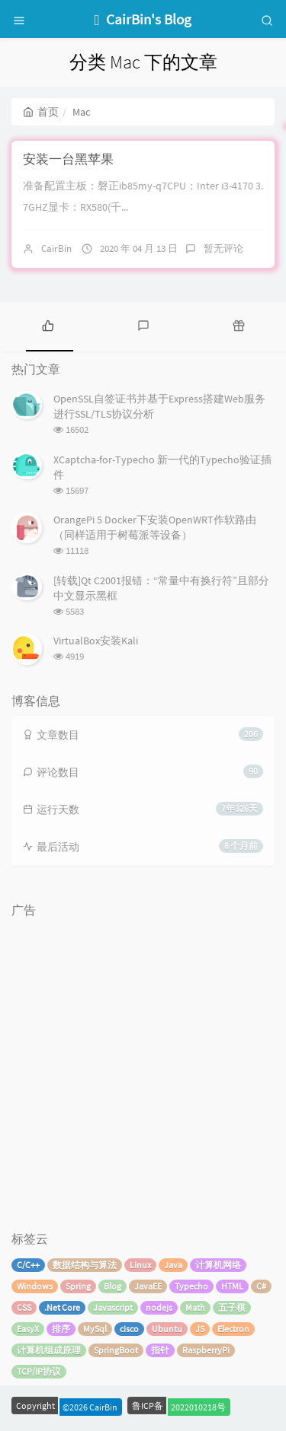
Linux (140, 1264)
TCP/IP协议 (39, 1371)
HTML (232, 1286)
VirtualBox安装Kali (95, 640)
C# (261, 1286)
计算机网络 (218, 1264)
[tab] (47, 325)
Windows (35, 1286)
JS (199, 1328)
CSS (24, 1307)
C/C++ (28, 1264)
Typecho (191, 1286)
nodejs (159, 1307)
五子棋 (232, 1307)
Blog (112, 1286)
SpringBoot (116, 1350)
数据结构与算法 (85, 1264)
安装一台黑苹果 (68, 159)
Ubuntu (167, 1328)
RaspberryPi (206, 1350)
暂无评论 (223, 248)
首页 (41, 112)
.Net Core (62, 1307)
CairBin (56, 248)
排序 (61, 1328)
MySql (95, 1328)
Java (173, 1264)
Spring (78, 1286)
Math (195, 1307)
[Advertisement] (143, 1067)
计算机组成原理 (49, 1350)
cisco (129, 1328)
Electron (233, 1328)
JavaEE (148, 1286)
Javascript (113, 1307)
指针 (160, 1350)
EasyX (28, 1328)
